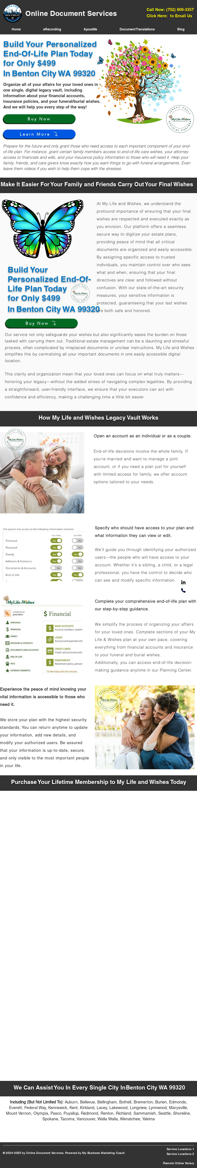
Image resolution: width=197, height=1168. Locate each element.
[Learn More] (39, 134)
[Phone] (183, 590)
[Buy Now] (39, 118)
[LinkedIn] (183, 582)
